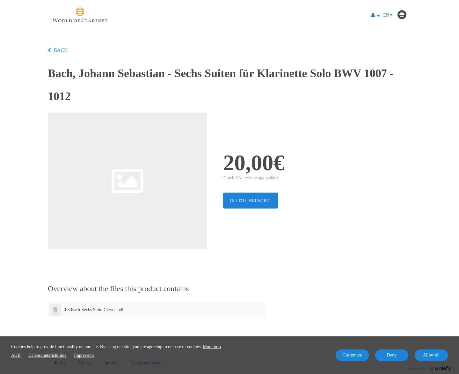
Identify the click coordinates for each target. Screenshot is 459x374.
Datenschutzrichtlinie (47, 355)
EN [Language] (388, 15)
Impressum (84, 355)
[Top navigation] (375, 16)
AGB (16, 355)
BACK (58, 50)
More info (212, 346)
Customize (352, 355)
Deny (392, 355)
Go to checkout (250, 200)
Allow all (431, 355)
